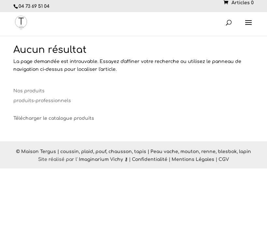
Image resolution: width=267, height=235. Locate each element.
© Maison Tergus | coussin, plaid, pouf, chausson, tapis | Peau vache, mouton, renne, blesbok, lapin (133, 151)
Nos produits (29, 90)
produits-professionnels (42, 100)
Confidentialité (149, 159)
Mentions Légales (193, 159)
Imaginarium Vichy (101, 159)
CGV (223, 159)
